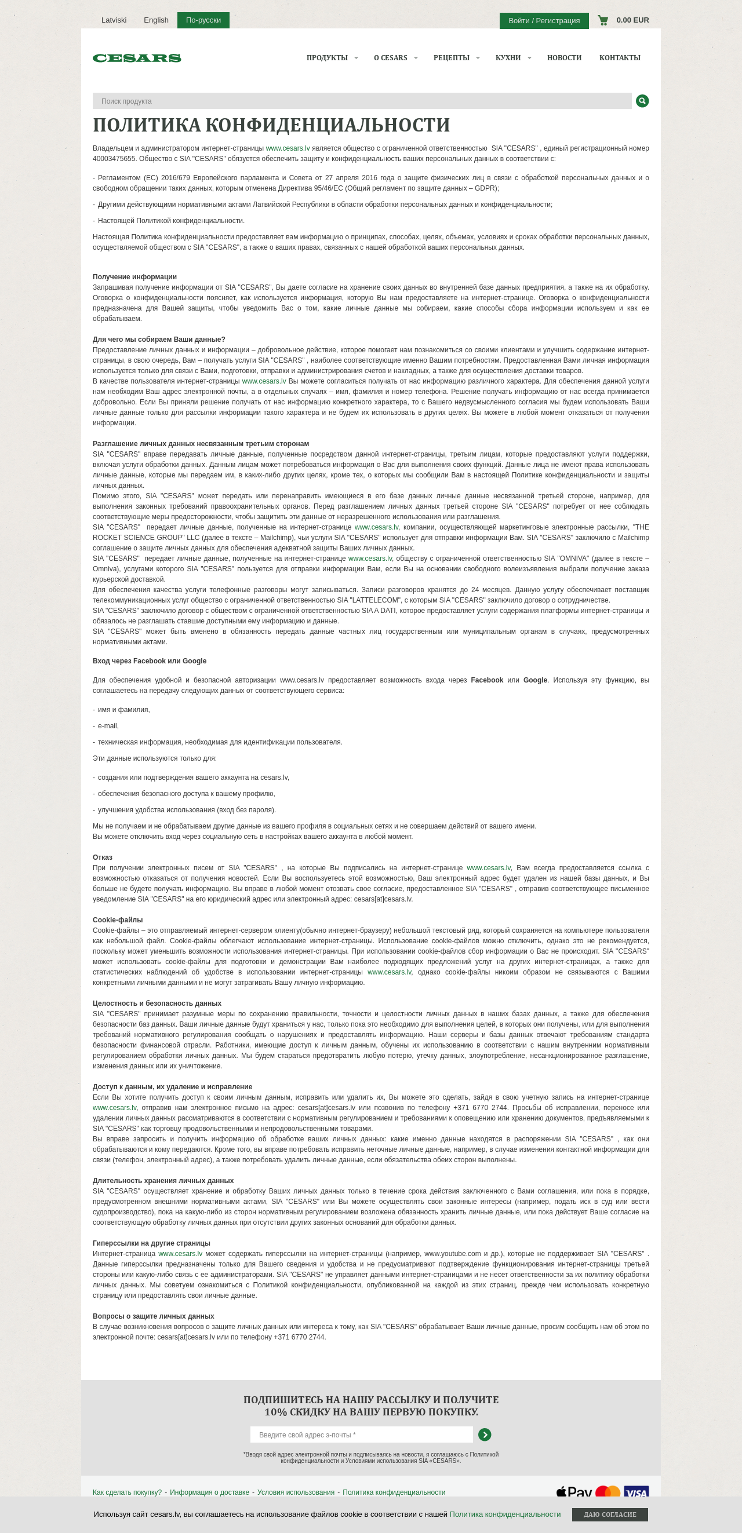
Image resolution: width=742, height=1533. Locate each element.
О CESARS (391, 57)
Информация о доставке (209, 1492)
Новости (564, 57)
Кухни (508, 57)
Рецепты (452, 57)
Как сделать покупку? (127, 1492)
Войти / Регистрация (544, 20)
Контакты (620, 57)
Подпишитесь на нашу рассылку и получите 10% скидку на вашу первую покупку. (371, 1405)
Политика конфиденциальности (394, 1492)
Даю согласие (610, 1514)
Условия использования (295, 1492)
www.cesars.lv (288, 148)
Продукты (327, 57)
